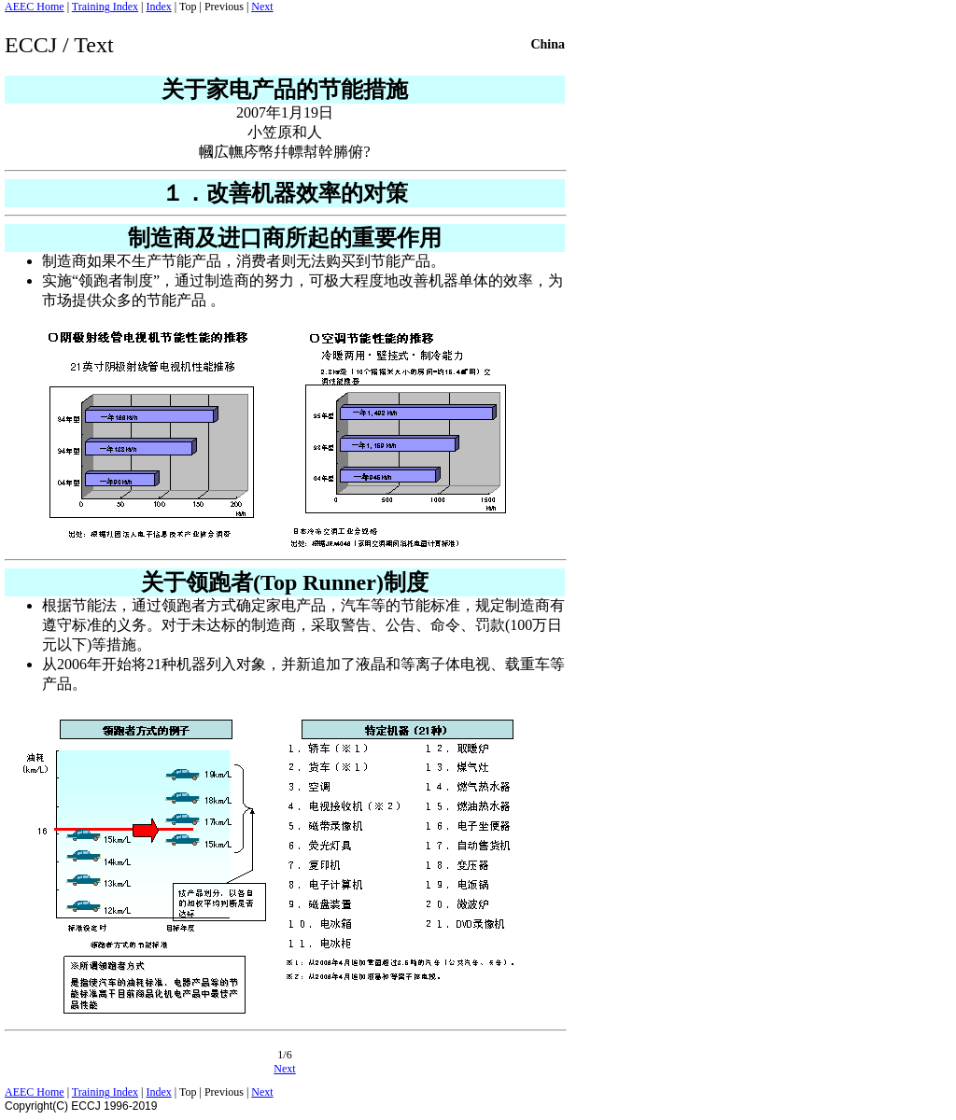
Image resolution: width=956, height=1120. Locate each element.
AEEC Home (34, 6)
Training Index (105, 6)
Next (262, 6)
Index (158, 6)
